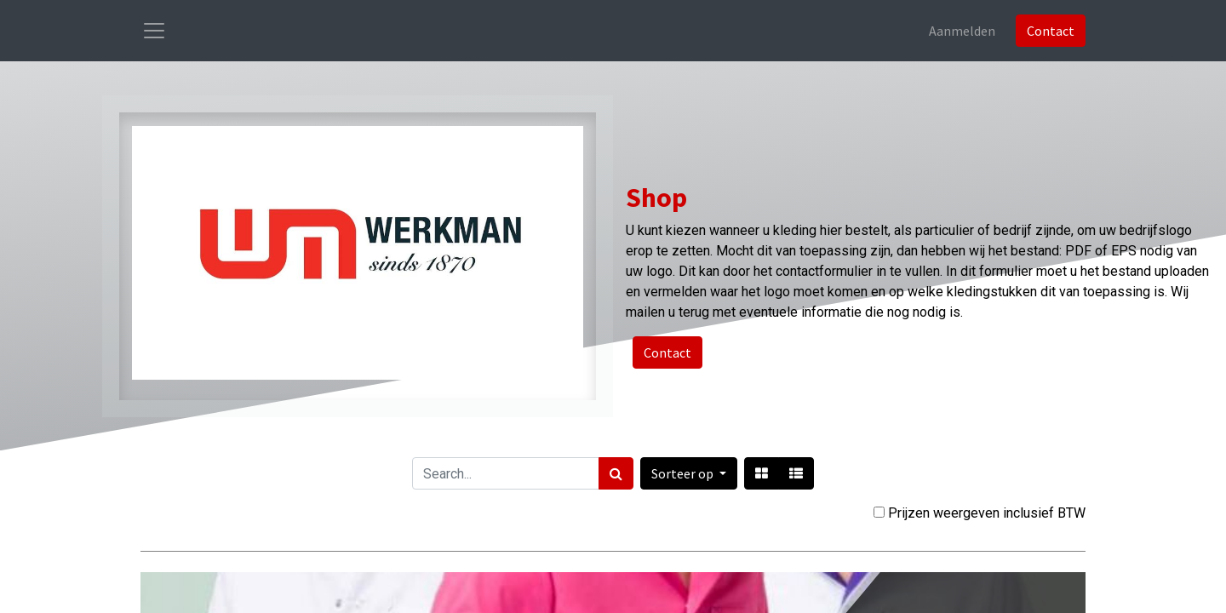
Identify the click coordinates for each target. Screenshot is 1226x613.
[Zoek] (616, 473)
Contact (1050, 30)
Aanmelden (962, 30)
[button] (688, 473)
